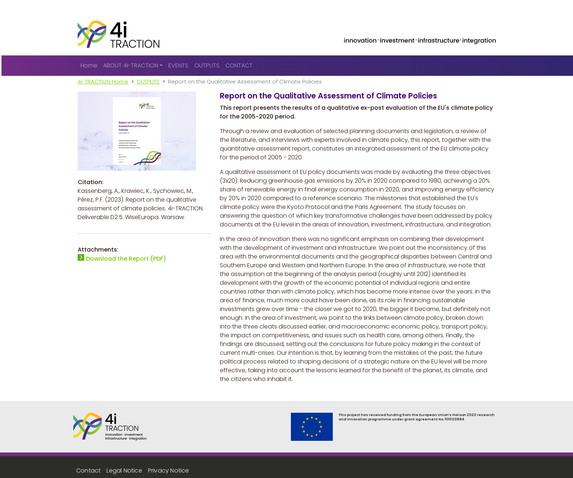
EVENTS (178, 65)
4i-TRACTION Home (103, 81)
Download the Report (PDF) (126, 258)
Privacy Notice (168, 470)
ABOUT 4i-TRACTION (130, 65)
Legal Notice (124, 470)
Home (89, 65)
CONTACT (239, 65)
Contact (88, 470)
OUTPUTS (206, 65)
